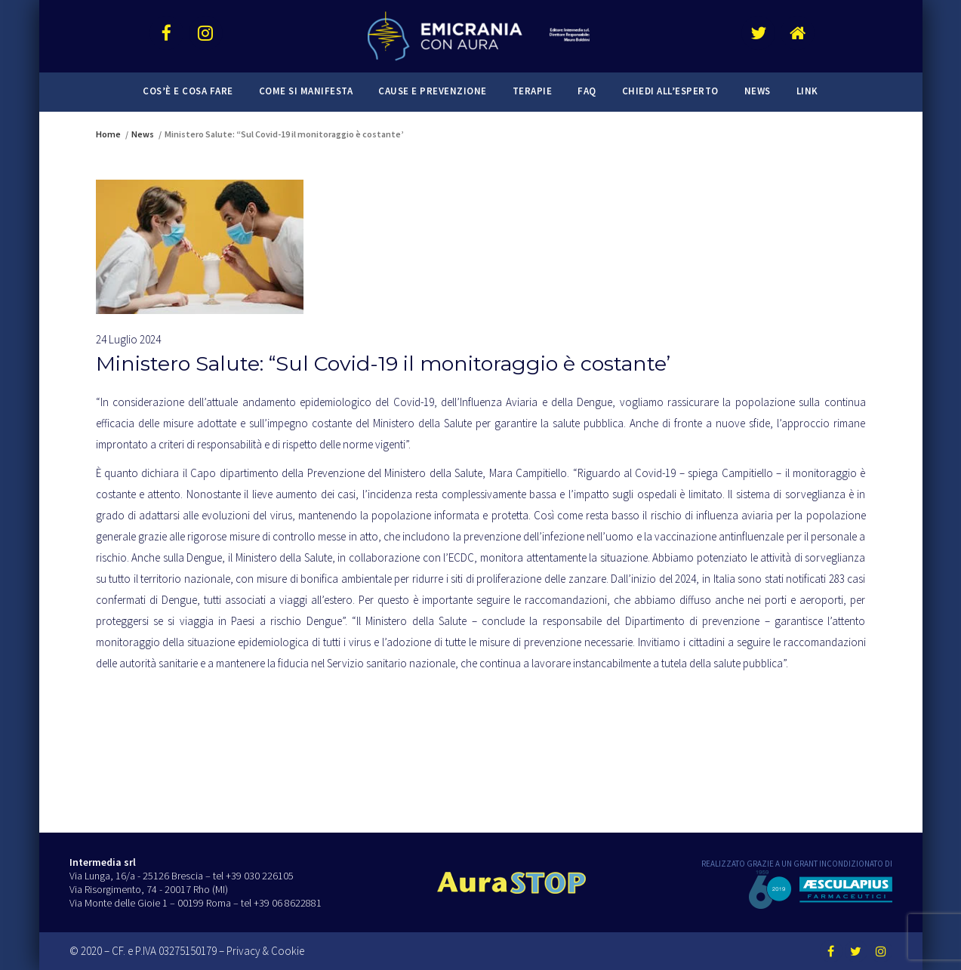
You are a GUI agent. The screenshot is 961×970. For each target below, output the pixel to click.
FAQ (587, 91)
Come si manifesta (306, 91)
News (757, 91)
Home (108, 134)
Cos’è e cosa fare (188, 91)
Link (807, 91)
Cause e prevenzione (432, 91)
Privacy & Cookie (265, 951)
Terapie (533, 91)
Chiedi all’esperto (670, 91)
